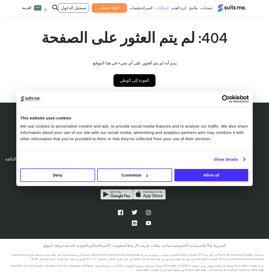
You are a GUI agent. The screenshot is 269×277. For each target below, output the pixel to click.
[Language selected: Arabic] (31, 8)
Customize (135, 175)
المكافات (159, 8)
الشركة (144, 8)
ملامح (190, 8)
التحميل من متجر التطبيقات (149, 194)
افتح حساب (106, 7)
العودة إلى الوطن (134, 80)
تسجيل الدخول (70, 8)
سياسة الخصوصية (185, 245)
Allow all (211, 175)
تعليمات (132, 8)
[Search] (52, 8)
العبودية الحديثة (76, 245)
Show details (226, 159)
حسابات (204, 8)
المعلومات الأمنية (114, 245)
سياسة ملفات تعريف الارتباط (149, 245)
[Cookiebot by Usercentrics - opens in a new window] (226, 99)
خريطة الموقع (54, 245)
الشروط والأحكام (212, 245)
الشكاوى (94, 245)
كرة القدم (176, 8)
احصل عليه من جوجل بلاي (117, 194)
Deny (58, 175)
